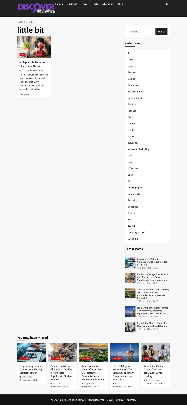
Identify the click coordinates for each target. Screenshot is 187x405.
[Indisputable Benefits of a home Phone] (34, 47)
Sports (131, 213)
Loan (130, 174)
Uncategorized (136, 232)
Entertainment (136, 91)
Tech (95, 3)
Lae (130, 155)
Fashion (132, 104)
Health (59, 3)
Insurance (133, 142)
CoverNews (113, 399)
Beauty (132, 65)
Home (131, 136)
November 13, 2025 (29, 380)
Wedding (133, 238)
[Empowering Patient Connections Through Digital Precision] (31, 352)
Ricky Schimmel (152, 380)
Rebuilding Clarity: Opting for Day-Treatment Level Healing (152, 324)
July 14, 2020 (38, 70)
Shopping (133, 206)
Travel (84, 3)
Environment (135, 97)
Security (132, 200)
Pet (130, 181)
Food (130, 117)
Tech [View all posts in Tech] (22, 54)
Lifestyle (133, 168)
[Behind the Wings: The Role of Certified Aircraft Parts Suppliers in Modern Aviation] (62, 352)
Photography (135, 187)
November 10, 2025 (123, 386)
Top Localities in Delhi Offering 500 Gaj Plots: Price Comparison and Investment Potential (153, 294)
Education (107, 3)
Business (72, 3)
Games (131, 123)
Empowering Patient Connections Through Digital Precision (152, 262)
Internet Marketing (139, 149)
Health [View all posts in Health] (147, 358)
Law (130, 161)
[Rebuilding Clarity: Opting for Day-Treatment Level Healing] (155, 352)
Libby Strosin (27, 377)
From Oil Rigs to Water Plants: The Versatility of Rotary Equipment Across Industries (152, 310)
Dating (131, 78)
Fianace (132, 110)
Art (129, 53)
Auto (120, 3)
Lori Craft (25, 70)
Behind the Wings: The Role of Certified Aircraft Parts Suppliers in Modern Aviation (152, 277)
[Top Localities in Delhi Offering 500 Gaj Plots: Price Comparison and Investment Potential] (93, 352)
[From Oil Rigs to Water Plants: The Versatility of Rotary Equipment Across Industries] (124, 352)
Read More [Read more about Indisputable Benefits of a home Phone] (24, 94)
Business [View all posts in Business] (24, 358)
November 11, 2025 (60, 386)
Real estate (134, 193)
